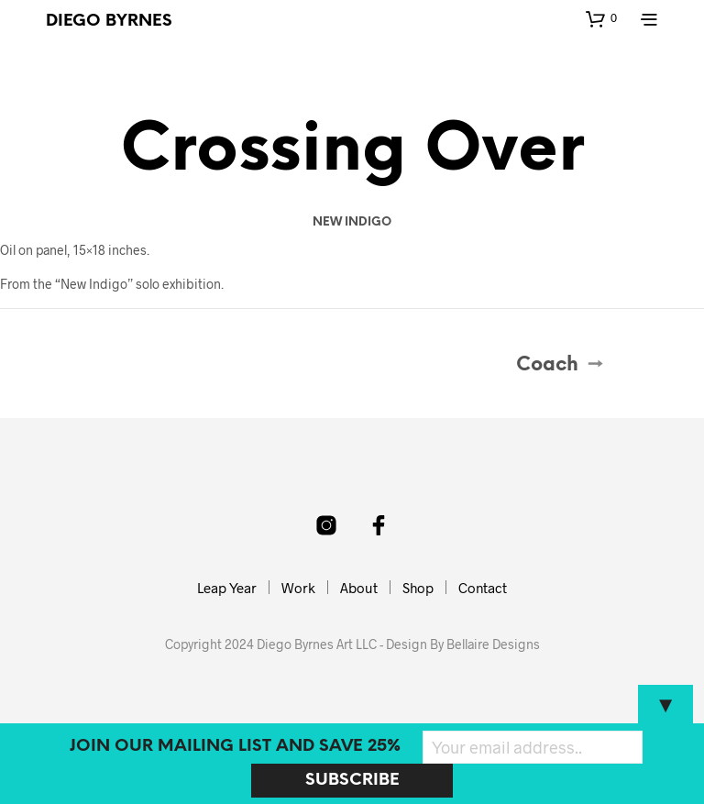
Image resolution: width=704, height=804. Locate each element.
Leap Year (227, 587)
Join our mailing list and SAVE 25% (235, 746)
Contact (482, 587)
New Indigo (352, 222)
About (359, 587)
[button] (601, 18)
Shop (418, 587)
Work (298, 587)
